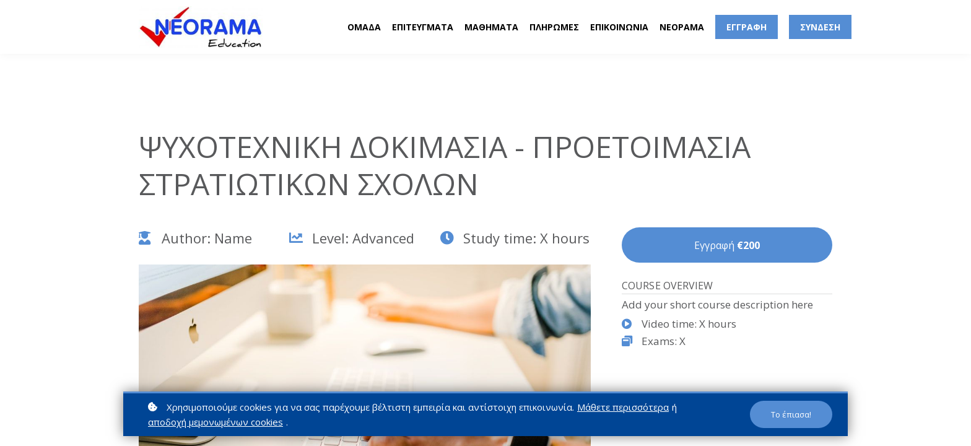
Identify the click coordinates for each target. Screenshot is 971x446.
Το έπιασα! (791, 414)
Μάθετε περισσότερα (623, 407)
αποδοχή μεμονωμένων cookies (215, 422)
